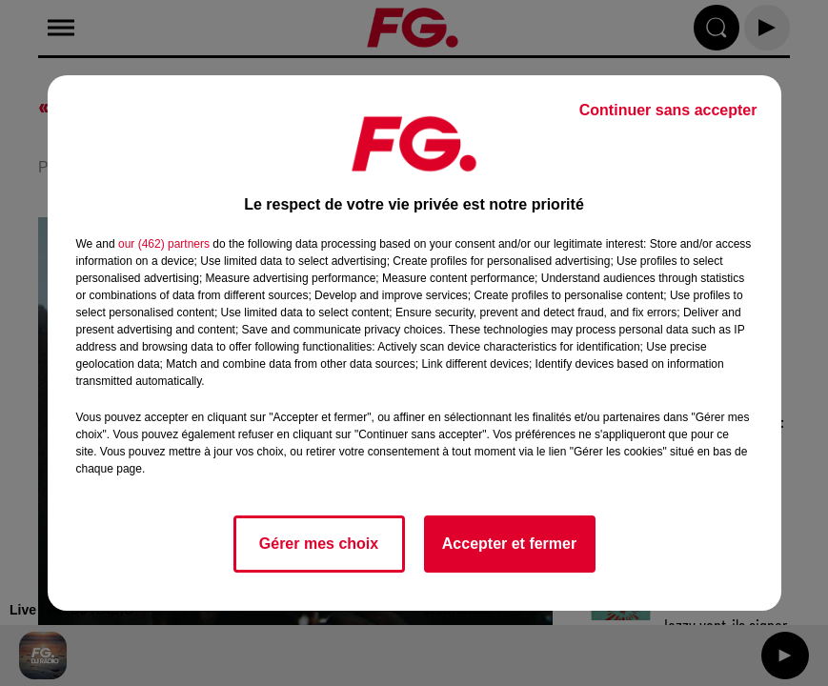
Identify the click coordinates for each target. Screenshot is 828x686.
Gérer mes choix (318, 543)
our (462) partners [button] (164, 244)
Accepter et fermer (509, 543)
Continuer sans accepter (668, 110)
